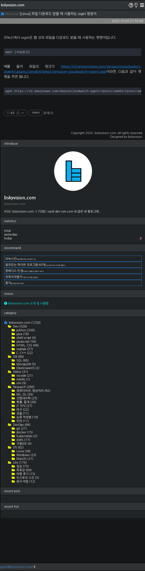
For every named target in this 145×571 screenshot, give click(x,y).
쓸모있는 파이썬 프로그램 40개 (35, 317)
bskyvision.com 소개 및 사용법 (26, 356)
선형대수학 (26, 451)
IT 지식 (24, 458)
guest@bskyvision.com (16, 566)
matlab (24, 401)
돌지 (14, 335)
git (21, 481)
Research (23, 439)
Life (19, 515)
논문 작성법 (27, 470)
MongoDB (26, 417)
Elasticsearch (27, 420)
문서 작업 (25, 534)
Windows (26, 507)
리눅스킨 (20, 311)
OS (18, 500)
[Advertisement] (72, 57)
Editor (20, 424)
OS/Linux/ (10, 13)
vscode (24, 428)
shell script (26, 390)
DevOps (21, 477)
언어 (22, 473)
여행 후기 (25, 526)
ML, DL (24, 447)
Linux (23, 504)
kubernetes (26, 488)
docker (24, 485)
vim (21, 436)
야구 (22, 462)
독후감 (24, 522)
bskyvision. (135, 189)
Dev (19, 379)
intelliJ (23, 432)
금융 (22, 466)
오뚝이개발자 (22, 329)
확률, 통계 (26, 454)
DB (18, 409)
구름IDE (24, 496)
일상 (22, 519)
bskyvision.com (12, 5)
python (25, 383)
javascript (26, 394)
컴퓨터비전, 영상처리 (33, 443)
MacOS (24, 511)
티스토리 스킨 (27, 530)
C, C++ (24, 405)
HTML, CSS (27, 398)
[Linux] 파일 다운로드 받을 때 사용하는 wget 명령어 (58, 14)
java (22, 386)
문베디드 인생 (24, 323)
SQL (22, 413)
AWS (23, 492)
